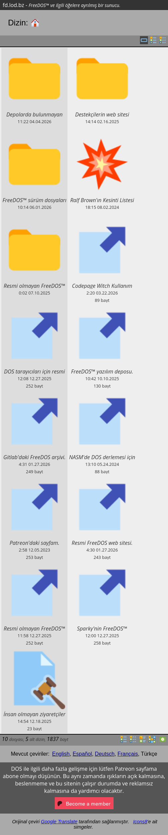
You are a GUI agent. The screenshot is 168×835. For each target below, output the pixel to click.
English (60, 754)
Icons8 (140, 821)
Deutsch (105, 754)
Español (82, 754)
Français (128, 754)
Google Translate (59, 821)
